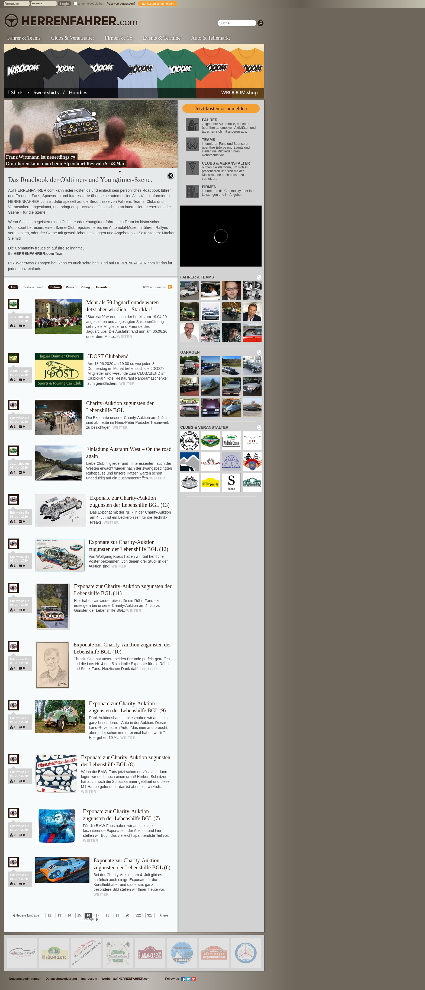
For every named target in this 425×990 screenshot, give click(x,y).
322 (138, 915)
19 (117, 915)
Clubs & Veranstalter (72, 38)
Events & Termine (162, 38)
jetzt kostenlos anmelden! (157, 3)
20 (127, 915)
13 (59, 915)
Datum (55, 287)
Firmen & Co (118, 38)
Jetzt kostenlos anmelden (221, 108)
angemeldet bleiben (91, 3)
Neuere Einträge (27, 915)
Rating (85, 287)
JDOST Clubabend (108, 356)
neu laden (259, 277)
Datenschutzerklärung (61, 978)
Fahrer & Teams (24, 38)
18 (107, 915)
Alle (13, 287)
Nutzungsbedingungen (25, 978)
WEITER (125, 337)
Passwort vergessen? (121, 3)
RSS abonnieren (154, 287)
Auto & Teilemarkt (210, 38)
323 (150, 915)
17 (97, 915)
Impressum (89, 978)
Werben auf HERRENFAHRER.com (125, 978)
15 (79, 915)
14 (69, 915)
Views (70, 287)
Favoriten (103, 287)
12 (49, 915)
